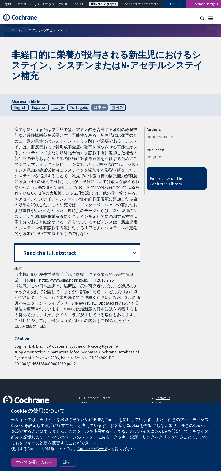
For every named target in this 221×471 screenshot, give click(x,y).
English (7, 4)
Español (21, 4)
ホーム (16, 30)
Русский (63, 4)
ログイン (174, 4)
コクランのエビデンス (45, 30)
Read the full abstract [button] (49, 252)
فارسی (34, 4)
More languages (103, 4)
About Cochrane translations (140, 4)
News (159, 402)
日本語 (99, 107)
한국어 (117, 107)
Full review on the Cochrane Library (166, 181)
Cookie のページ (92, 448)
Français (48, 4)
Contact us (163, 398)
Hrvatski (78, 4)
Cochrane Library (204, 4)
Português (78, 107)
